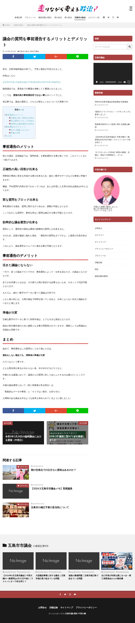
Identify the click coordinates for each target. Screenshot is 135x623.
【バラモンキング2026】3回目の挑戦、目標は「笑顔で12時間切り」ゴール (112, 153)
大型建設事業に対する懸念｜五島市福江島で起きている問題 (50, 577)
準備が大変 (15, 133)
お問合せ (98, 228)
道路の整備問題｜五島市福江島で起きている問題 (83, 577)
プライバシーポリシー (104, 249)
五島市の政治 (80, 17)
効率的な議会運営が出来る (22, 124)
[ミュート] (124, 82)
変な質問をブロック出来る (22, 121)
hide (21, 109)
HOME (7, 25)
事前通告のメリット (14, 115)
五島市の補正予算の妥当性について (50, 507)
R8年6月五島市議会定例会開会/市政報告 (111, 102)
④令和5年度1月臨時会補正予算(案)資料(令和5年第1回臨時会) (32, 82)
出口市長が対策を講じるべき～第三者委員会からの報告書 (116, 577)
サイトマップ (100, 242)
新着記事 (18, 17)
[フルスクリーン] (129, 82)
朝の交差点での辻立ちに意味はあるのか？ (53, 469)
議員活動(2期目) (45, 17)
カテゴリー (99, 235)
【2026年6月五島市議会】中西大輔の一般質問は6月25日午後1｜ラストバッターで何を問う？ (112, 139)
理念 (96, 269)
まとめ (9, 136)
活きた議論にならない (20, 130)
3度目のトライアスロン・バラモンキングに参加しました (113, 112)
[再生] (97, 82)
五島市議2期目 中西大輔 (75, 613)
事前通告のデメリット (15, 127)
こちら (109, 210)
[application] (112, 74)
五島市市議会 (34, 51)
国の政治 (58, 17)
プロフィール (30, 17)
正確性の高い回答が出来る (22, 118)
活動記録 (98, 262)
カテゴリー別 (93, 17)
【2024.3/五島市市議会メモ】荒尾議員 (51, 488)
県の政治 (68, 17)
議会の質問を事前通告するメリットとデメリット (44, 25)
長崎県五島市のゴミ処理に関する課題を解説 (112, 125)
